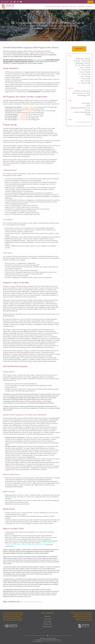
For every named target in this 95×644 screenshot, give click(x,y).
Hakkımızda (47, 616)
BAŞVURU (79, 49)
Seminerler (73, 6)
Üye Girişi (90, 1)
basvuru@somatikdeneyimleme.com (32, 602)
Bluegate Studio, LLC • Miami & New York (52, 641)
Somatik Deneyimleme (53, 6)
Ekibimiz (89, 6)
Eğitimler (65, 6)
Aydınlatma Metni (47, 624)
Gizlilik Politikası (47, 621)
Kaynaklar (81, 6)
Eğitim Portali (47, 619)
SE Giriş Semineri (38, 59)
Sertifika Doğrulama (47, 626)
